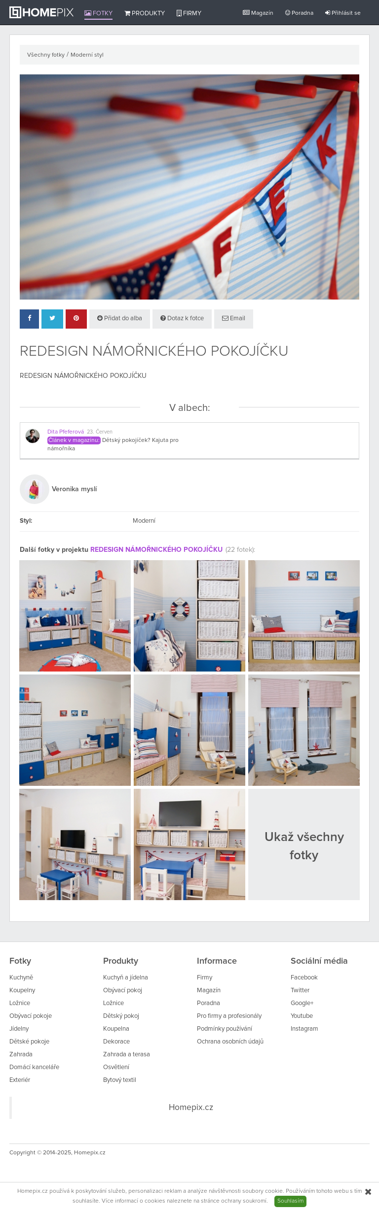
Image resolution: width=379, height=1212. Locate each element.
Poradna (299, 13)
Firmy (189, 13)
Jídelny (19, 1029)
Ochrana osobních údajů (230, 1042)
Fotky (98, 13)
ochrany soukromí (243, 1201)
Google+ (302, 1003)
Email (233, 318)
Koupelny (22, 990)
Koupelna (116, 1029)
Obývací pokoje (30, 1016)
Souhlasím (290, 1201)
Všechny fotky (46, 55)
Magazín (258, 13)
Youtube (302, 1016)
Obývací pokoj (122, 990)
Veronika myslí (74, 489)
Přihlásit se (343, 13)
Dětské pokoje (29, 1042)
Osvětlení (116, 1067)
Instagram (304, 1029)
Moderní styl (87, 55)
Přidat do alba (119, 318)
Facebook (304, 978)
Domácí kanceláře (34, 1067)
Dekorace (116, 1042)
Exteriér (19, 1080)
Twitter (300, 990)
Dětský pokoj (121, 1016)
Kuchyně (21, 978)
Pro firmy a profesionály (229, 1016)
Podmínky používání (224, 1029)
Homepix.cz (191, 1107)
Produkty (144, 13)
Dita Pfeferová (65, 432)
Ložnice (19, 1003)
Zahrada (21, 1054)
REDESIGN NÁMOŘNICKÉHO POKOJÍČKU (156, 549)
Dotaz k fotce (182, 318)
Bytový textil (119, 1080)
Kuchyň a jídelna (125, 978)
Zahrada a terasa (126, 1054)
